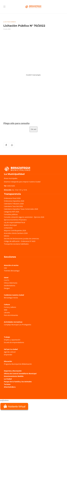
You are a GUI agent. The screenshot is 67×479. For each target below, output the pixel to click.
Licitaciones (9, 22)
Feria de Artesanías (11, 315)
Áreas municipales (10, 178)
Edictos (6, 236)
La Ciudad (8, 379)
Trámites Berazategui (12, 271)
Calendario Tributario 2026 (14, 204)
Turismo (7, 384)
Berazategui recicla (11, 298)
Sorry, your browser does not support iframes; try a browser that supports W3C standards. (17, 426)
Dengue (7, 288)
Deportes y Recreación (13, 371)
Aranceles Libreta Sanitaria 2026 (16, 233)
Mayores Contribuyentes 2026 (15, 230)
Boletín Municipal (10, 225)
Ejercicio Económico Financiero (15, 220)
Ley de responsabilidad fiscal (14, 222)
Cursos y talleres (10, 307)
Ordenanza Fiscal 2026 (12, 198)
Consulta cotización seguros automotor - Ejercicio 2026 (24, 217)
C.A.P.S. (6, 280)
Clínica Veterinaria (10, 283)
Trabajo (7, 337)
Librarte (7, 312)
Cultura (7, 304)
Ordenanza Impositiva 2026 (14, 201)
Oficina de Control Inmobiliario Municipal (20, 373)
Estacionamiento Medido (13, 376)
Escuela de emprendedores (14, 342)
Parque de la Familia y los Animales (18, 382)
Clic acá (33, 129)
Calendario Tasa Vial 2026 (13, 206)
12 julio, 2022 (7, 29)
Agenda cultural (9, 352)
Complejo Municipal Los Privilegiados (17, 325)
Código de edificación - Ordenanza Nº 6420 (19, 241)
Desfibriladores (9, 285)
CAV (5, 268)
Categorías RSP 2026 (11, 212)
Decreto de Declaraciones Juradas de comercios (21, 238)
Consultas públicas (11, 214)
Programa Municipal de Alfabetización (18, 364)
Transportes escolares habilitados (16, 244)
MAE (5, 310)
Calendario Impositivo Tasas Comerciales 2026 (21, 209)
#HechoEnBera (10, 387)
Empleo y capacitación (12, 340)
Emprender (8, 355)
